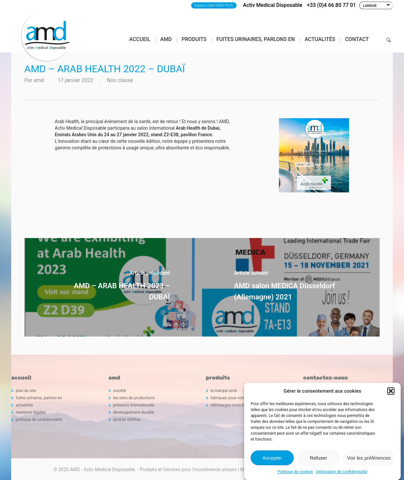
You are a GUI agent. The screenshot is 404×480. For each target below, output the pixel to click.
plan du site (26, 390)
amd (39, 80)
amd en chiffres (126, 419)
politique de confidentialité (39, 419)
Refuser (318, 458)
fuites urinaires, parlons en (39, 398)
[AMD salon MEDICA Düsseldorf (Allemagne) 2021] (291, 287)
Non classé (120, 80)
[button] (391, 391)
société (119, 390)
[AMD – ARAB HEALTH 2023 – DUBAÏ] (113, 287)
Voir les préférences (369, 458)
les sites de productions (134, 398)
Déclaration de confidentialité (341, 471)
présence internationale (133, 405)
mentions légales (31, 412)
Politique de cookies (295, 471)
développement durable (133, 412)
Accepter (272, 458)
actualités (24, 405)
